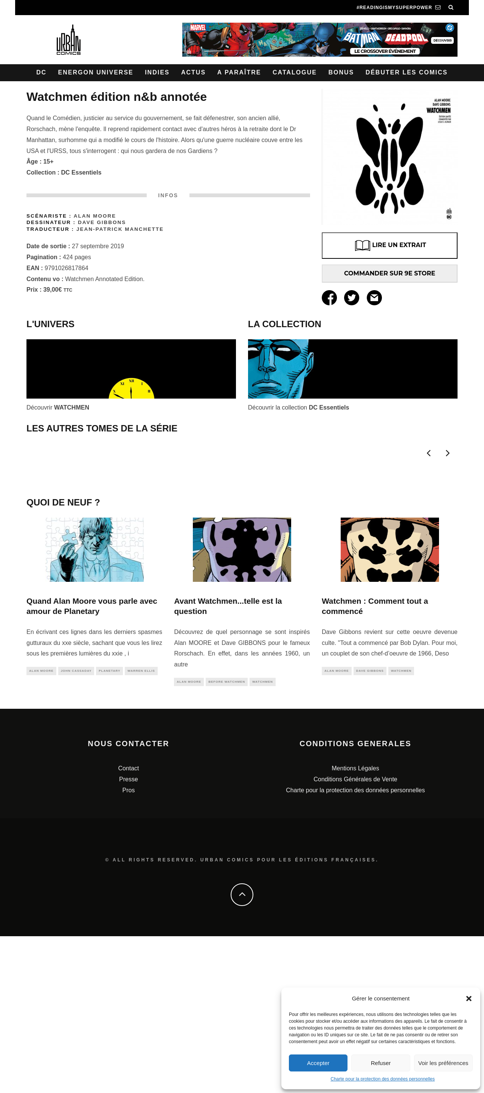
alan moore (41, 827)
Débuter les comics (407, 72)
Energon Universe (95, 72)
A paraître (239, 72)
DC (41, 72)
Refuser (381, 1063)
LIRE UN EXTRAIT (389, 245)
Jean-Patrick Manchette (120, 229)
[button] (469, 998)
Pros (129, 947)
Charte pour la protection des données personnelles (382, 1079)
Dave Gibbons (102, 222)
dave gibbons (370, 827)
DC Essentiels (81, 172)
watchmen (262, 838)
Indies (157, 72)
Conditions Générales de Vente (355, 936)
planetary (109, 827)
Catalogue (295, 72)
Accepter (318, 1063)
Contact (128, 925)
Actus (193, 72)
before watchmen (226, 838)
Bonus (341, 72)
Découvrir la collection (298, 407)
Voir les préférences (443, 1063)
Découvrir (57, 407)
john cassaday (76, 827)
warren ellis (141, 827)
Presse (128, 936)
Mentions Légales (355, 925)
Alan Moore (95, 216)
